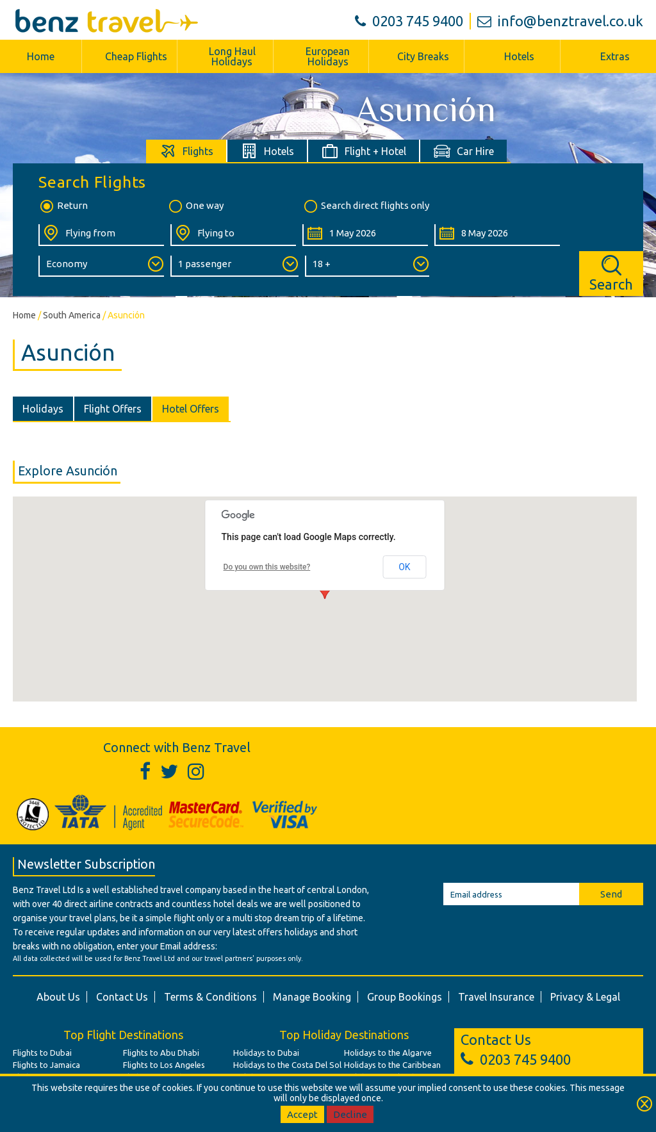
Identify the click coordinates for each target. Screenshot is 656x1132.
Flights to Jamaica (46, 1064)
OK (404, 567)
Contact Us (122, 997)
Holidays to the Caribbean (392, 1064)
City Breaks (423, 56)
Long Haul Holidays (232, 56)
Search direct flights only (365, 206)
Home (40, 56)
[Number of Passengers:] (234, 266)
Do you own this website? (267, 566)
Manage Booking (312, 997)
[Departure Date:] (365, 235)
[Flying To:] (233, 235)
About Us (58, 997)
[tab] (186, 151)
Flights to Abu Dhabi (161, 1052)
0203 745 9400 (409, 21)
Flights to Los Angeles (164, 1064)
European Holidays (328, 56)
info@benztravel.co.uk (560, 21)
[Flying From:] (101, 235)
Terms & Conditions (210, 997)
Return (63, 206)
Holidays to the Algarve (388, 1052)
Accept (302, 1114)
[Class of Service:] (101, 266)
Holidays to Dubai (266, 1052)
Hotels (519, 56)
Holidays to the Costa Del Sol (287, 1064)
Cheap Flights (136, 56)
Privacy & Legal (585, 997)
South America (72, 315)
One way (195, 206)
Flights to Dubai (42, 1052)
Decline (350, 1114)
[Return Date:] (497, 235)
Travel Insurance (496, 997)
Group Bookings (404, 997)
